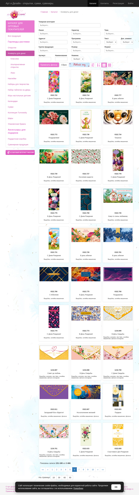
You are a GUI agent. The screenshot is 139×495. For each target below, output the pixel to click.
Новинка (75, 55)
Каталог (93, 3)
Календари (13, 101)
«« (43, 469)
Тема (106, 30)
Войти (130, 3)
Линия (41, 30)
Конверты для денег (17, 53)
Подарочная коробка (17, 139)
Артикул (42, 55)
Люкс (13, 73)
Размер (74, 47)
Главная (44, 12)
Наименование (61, 55)
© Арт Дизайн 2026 (13, 487)
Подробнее (78, 488)
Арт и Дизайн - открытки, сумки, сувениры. (30, 3)
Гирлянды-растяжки (19, 42)
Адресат (42, 39)
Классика (15, 59)
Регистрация (118, 3)
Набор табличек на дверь (19, 90)
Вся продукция (14, 36)
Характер (75, 30)
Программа (76, 39)
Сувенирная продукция (18, 144)
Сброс (64, 65)
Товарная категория (47, 22)
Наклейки (12, 78)
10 (93, 469)
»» (103, 469)
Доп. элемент (126, 39)
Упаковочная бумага (17, 124)
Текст (107, 39)
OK (116, 487)
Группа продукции (46, 47)
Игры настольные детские (19, 95)
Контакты (104, 3)
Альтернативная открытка (18, 65)
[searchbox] (69, 25)
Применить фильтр (48, 65)
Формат (108, 47)
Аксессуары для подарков (17, 131)
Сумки (10, 107)
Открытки (12, 48)
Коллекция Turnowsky (17, 113)
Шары (10, 118)
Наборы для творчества (18, 84)
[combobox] (69, 25)
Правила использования (15, 491)
